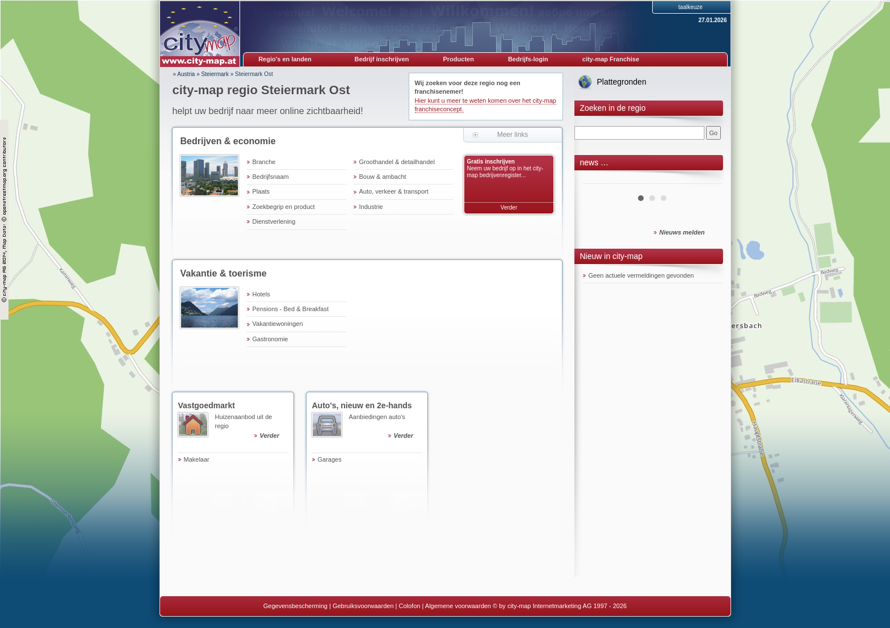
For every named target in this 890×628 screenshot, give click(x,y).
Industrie (371, 206)
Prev (598, 179)
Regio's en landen (285, 59)
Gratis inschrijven (491, 161)
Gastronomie (270, 339)
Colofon (410, 605)
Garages (330, 459)
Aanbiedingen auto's (385, 427)
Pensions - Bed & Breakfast (291, 308)
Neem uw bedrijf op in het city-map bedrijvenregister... (505, 171)
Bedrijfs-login (528, 59)
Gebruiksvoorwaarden (363, 605)
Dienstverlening (274, 221)
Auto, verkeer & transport (394, 191)
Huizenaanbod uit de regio (251, 427)
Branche (264, 161)
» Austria (184, 74)
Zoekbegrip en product (284, 206)
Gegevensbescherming (295, 605)
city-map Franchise (610, 59)
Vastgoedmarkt (206, 405)
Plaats (261, 191)
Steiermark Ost (254, 74)
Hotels (261, 294)
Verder (509, 207)
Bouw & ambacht (382, 176)
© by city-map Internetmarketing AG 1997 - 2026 (560, 605)
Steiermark (215, 74)
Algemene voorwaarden (458, 605)
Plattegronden (621, 81)
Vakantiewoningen (278, 323)
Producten (458, 59)
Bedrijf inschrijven (382, 59)
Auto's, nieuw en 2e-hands (362, 405)
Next (707, 179)
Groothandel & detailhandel (397, 161)
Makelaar (196, 459)
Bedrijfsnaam (271, 176)
